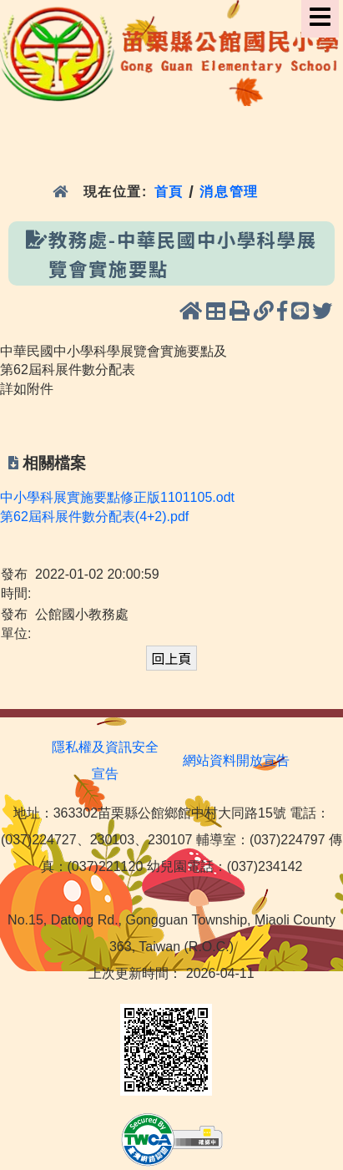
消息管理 (229, 192)
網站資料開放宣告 (236, 760)
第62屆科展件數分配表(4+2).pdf (94, 516)
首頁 (169, 192)
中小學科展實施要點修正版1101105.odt (117, 497)
